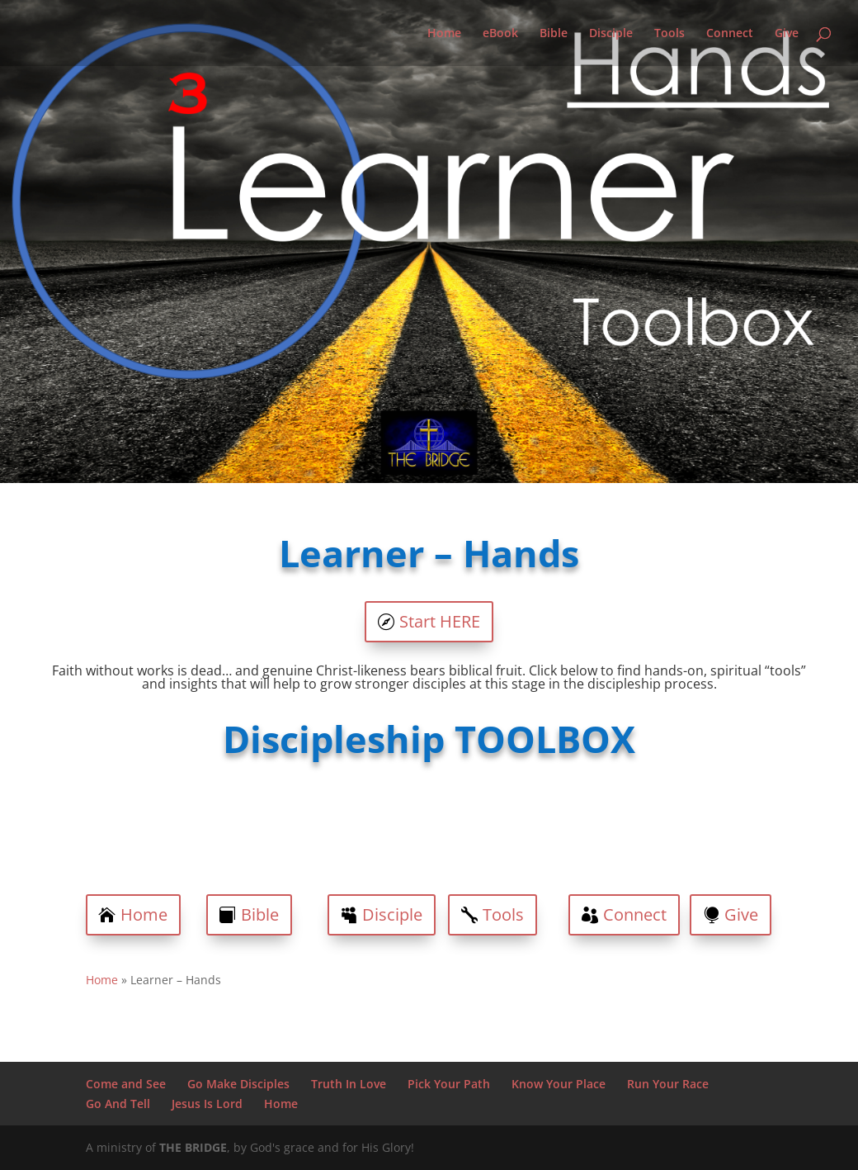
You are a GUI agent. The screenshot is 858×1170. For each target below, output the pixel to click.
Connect (729, 33)
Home (444, 33)
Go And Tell (118, 1103)
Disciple (611, 33)
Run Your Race (668, 1084)
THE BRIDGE (193, 1147)
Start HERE (439, 621)
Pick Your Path (449, 1084)
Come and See (126, 1084)
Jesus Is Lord (207, 1103)
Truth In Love (348, 1084)
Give (787, 33)
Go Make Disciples (238, 1084)
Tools (669, 33)
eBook (500, 33)
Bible (554, 33)
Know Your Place (559, 1084)
